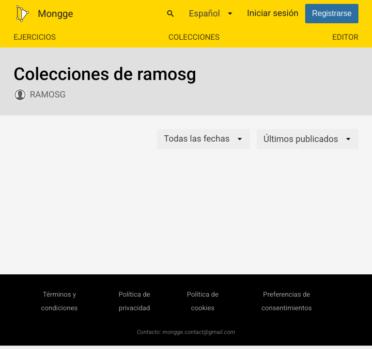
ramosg (48, 95)
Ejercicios (35, 37)
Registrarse (332, 13)
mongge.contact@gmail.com (199, 332)
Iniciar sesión (272, 13)
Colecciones (194, 37)
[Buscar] (170, 13)
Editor (345, 37)
